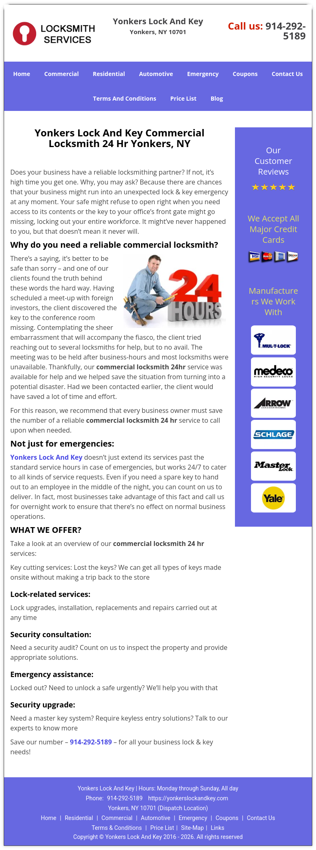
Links (217, 828)
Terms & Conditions (117, 828)
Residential (109, 74)
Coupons (245, 74)
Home (21, 74)
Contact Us (287, 74)
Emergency (203, 74)
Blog (217, 98)
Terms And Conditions (124, 98)
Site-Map (192, 828)
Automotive (156, 74)
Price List (183, 98)
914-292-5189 (285, 30)
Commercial (61, 74)
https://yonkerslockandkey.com (188, 798)
